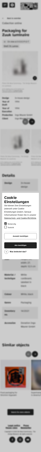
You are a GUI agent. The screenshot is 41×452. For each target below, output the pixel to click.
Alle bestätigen (20, 245)
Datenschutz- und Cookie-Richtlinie (20, 218)
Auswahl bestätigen (20, 236)
